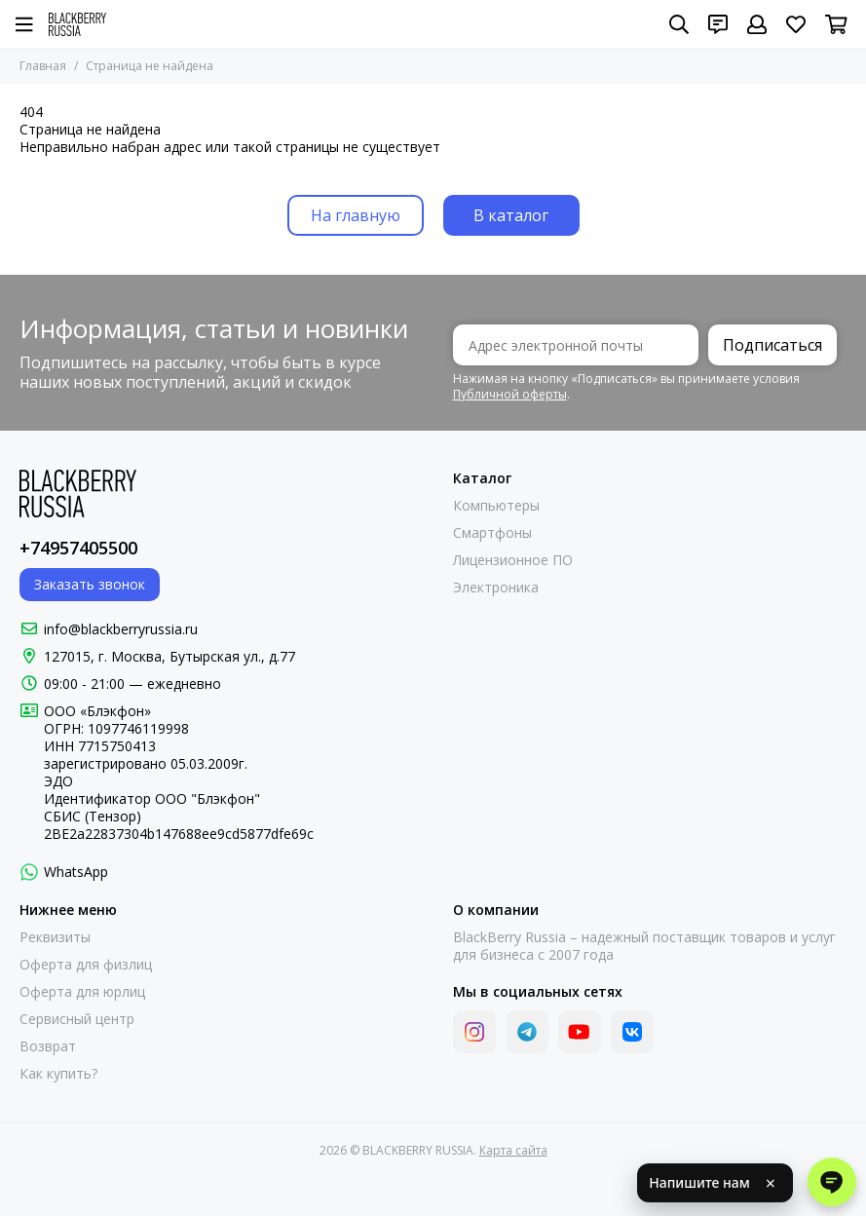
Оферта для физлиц (85, 964)
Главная (42, 65)
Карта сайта (513, 1150)
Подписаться (772, 345)
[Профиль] (756, 24)
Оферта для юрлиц (82, 992)
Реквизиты (55, 937)
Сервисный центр (76, 1019)
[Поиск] (678, 24)
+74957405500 (78, 547)
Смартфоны (492, 533)
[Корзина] (836, 24)
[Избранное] (795, 24)
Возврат (47, 1046)
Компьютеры (496, 505)
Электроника (496, 587)
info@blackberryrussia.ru (121, 629)
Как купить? (58, 1074)
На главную (355, 215)
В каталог (510, 215)
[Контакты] (717, 24)
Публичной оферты (510, 394)
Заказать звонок (89, 584)
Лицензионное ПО (513, 560)
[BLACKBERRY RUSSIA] (77, 24)
